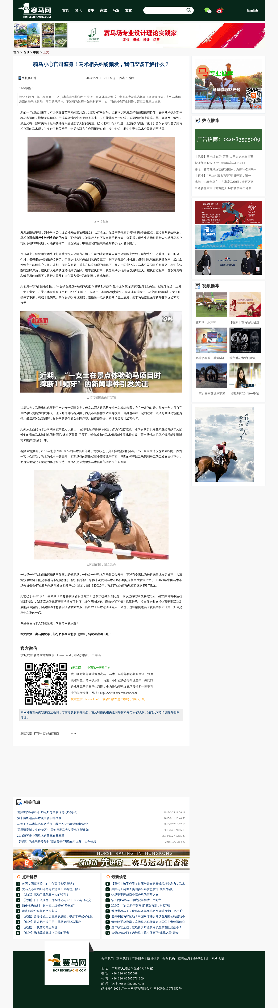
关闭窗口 (53, 733)
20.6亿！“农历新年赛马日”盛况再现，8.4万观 (140, 905)
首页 (65, 10)
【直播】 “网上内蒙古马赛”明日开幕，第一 (223, 175)
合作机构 (168, 958)
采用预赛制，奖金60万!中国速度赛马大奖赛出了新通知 (53, 829)
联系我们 (122, 958)
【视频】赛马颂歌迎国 (244, 322)
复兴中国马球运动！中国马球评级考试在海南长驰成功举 (148, 916)
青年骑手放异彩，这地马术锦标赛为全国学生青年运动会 (148, 921)
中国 (36, 52)
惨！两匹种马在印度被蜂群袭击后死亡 (136, 900)
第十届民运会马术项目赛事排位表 (39, 818)
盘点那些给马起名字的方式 (39, 911)
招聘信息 (184, 958)
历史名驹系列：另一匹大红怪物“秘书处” (48, 905)
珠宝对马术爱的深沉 (242, 358)
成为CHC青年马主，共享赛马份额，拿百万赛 (224, 181)
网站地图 (217, 958)
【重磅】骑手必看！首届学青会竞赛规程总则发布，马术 (148, 883)
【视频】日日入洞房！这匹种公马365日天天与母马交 (56, 900)
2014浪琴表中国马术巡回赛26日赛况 (40, 835)
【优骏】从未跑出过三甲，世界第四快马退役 (51, 921)
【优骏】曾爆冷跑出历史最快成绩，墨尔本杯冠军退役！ (59, 916)
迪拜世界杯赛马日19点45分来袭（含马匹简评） (48, 812)
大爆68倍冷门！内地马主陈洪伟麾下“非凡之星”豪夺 (145, 932)
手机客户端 (29, 78)
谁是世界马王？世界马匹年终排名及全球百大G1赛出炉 (147, 911)
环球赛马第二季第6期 (210, 358)
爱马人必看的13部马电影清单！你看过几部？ (51, 889)
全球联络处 (201, 958)
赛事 (90, 10)
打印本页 (40, 733)
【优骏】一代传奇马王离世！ (41, 927)
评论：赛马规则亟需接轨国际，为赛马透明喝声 (226, 169)
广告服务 (138, 958)
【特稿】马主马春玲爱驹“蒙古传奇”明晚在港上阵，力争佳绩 (56, 841)
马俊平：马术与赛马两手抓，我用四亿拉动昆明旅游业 (52, 824)
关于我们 (107, 958)
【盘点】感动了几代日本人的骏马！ (45, 894)
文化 (128, 10)
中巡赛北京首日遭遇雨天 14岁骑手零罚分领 (223, 188)
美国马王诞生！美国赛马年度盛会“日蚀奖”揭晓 (142, 889)
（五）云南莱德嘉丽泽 (210, 393)
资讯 (78, 10)
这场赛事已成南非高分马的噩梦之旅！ (136, 894)
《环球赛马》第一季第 (244, 393)
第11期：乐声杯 (206, 322)
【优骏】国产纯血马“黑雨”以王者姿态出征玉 (224, 156)
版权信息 (153, 958)
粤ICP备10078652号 (168, 988)
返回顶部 (26, 733)
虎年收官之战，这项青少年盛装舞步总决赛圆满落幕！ (146, 927)
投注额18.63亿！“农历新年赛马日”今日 (220, 163)
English (252, 10)
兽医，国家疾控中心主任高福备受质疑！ (48, 883)
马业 (116, 10)
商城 (103, 10)
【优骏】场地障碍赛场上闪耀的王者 (45, 932)
